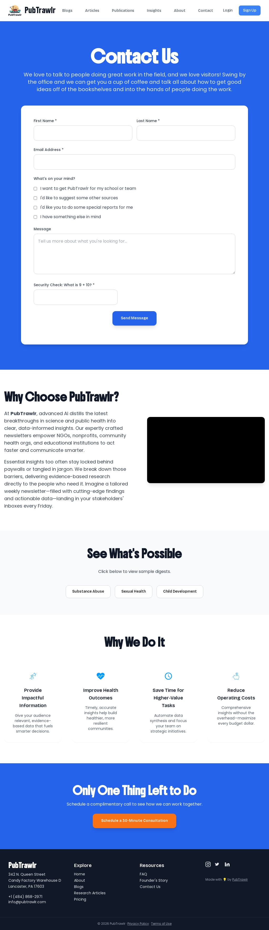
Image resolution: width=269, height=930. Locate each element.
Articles (92, 10)
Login (227, 10)
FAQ (143, 874)
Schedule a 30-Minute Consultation (134, 820)
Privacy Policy (138, 923)
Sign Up (249, 10)
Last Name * (148, 120)
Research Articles (90, 893)
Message (42, 229)
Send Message (134, 318)
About (179, 10)
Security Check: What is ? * (64, 285)
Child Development (180, 591)
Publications (123, 10)
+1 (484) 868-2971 (25, 896)
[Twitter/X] (217, 864)
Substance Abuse (88, 591)
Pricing (80, 899)
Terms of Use (161, 923)
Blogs (67, 10)
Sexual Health (133, 591)
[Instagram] (208, 864)
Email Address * (49, 149)
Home (79, 874)
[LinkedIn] (227, 864)
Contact (205, 10)
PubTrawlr (40, 10)
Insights (154, 10)
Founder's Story (154, 880)
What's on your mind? (54, 178)
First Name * (45, 120)
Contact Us (150, 886)
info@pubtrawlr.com (27, 902)
